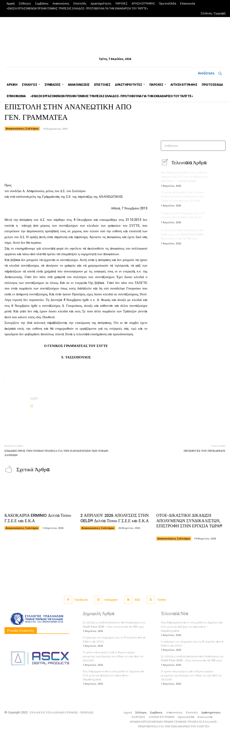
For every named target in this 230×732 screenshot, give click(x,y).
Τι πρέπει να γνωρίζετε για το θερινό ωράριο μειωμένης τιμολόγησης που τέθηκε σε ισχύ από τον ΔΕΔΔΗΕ (182, 196)
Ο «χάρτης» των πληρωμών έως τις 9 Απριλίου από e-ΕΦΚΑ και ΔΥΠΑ (182, 215)
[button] (212, 73)
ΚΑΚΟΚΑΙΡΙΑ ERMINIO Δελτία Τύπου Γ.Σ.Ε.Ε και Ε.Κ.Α (37, 518)
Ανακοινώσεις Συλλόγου (22, 129)
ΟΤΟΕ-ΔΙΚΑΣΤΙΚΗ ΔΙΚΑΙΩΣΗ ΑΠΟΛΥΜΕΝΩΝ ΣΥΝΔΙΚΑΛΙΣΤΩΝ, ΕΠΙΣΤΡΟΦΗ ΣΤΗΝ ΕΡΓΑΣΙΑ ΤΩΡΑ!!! (188, 523)
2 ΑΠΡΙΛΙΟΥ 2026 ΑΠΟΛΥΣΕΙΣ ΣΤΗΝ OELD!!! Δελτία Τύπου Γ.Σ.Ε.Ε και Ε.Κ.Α (114, 518)
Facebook (80, 599)
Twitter (161, 599)
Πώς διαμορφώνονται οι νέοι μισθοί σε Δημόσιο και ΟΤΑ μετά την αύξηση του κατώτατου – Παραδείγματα (184, 176)
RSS (137, 599)
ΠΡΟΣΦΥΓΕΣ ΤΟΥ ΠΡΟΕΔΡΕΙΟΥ (205, 451)
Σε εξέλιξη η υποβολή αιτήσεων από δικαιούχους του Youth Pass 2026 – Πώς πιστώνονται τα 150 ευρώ (183, 234)
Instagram (111, 599)
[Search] (221, 146)
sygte (34, 398)
